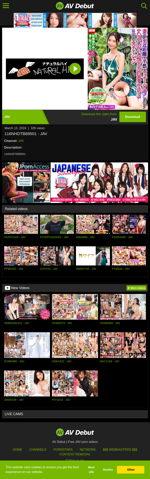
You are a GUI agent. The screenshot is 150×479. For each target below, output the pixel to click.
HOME (17, 449)
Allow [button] (130, 469)
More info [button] (91, 470)
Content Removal (75, 454)
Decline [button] (108, 469)
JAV (21, 140)
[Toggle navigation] (6, 6)
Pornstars (62, 449)
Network (88, 449)
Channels (37, 449)
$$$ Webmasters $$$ (120, 449)
